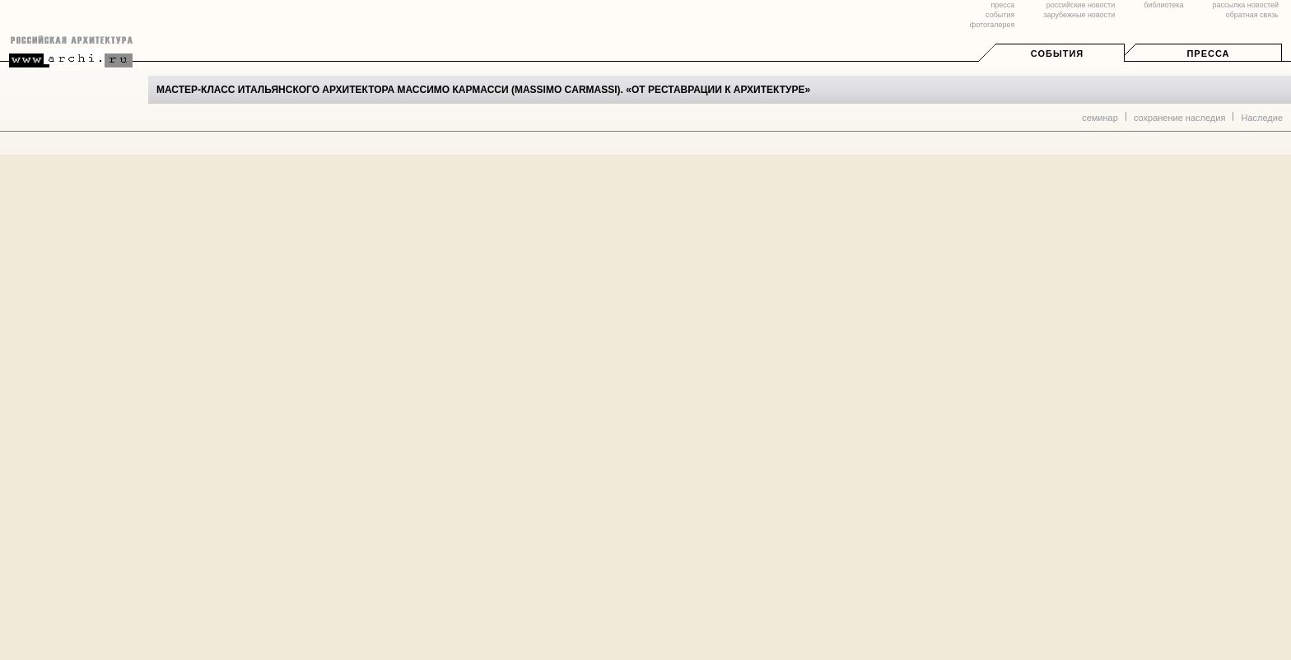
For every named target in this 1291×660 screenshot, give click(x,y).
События (1057, 53)
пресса (1002, 5)
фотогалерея (992, 25)
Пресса (1207, 53)
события (1000, 15)
